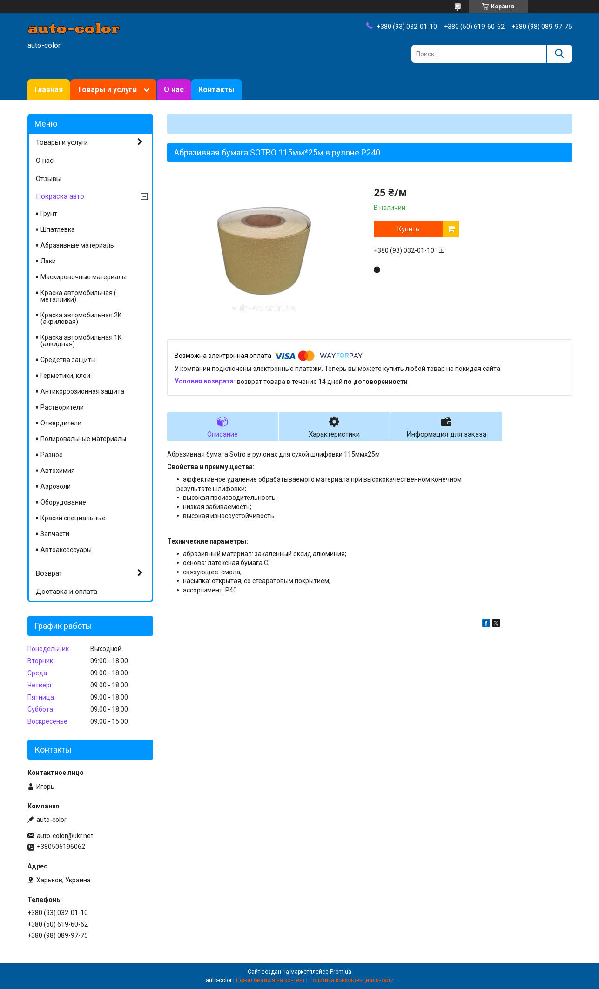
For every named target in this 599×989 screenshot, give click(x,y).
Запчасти (54, 534)
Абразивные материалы (77, 245)
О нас (174, 89)
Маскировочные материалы (83, 277)
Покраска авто (60, 196)
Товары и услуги (107, 89)
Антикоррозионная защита (82, 391)
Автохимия (57, 470)
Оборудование (63, 502)
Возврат (49, 573)
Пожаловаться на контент (270, 980)
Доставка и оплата (66, 591)
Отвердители (60, 423)
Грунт (48, 213)
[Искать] (559, 54)
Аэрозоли (55, 486)
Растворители (62, 407)
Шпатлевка (57, 229)
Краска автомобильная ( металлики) (78, 296)
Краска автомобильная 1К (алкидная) (81, 341)
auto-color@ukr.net (65, 836)
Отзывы (48, 179)
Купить (408, 229)
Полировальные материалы (83, 439)
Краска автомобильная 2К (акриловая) (81, 318)
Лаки (48, 261)
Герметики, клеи (65, 375)
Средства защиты (68, 359)
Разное (51, 454)
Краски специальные (73, 518)
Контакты (216, 89)
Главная (48, 89)
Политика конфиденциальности (351, 980)
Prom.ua (340, 972)
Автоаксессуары (66, 549)
